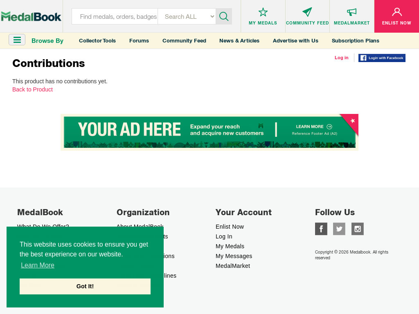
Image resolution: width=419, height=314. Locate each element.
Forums (139, 40)
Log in (342, 57)
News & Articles (239, 40)
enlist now (230, 226)
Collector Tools (97, 40)
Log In (224, 236)
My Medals (230, 246)
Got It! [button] (85, 286)
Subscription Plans (355, 40)
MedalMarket (233, 266)
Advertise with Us (295, 40)
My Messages (234, 256)
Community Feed (184, 40)
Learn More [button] (37, 265)
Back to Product (32, 89)
